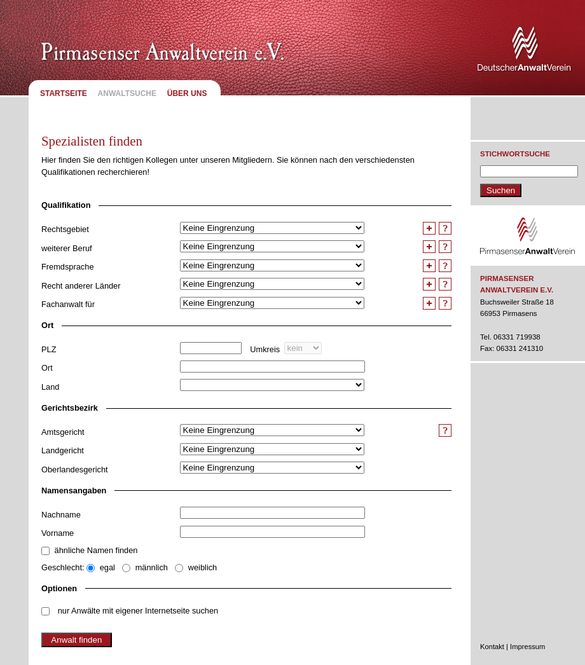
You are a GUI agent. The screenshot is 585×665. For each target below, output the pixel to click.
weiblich (202, 567)
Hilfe (445, 228)
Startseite (63, 93)
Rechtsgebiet (65, 229)
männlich (151, 567)
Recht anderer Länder (81, 286)
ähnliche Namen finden (96, 550)
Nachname (61, 514)
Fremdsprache (67, 266)
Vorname (57, 533)
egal (107, 567)
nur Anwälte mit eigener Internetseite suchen (138, 610)
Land (50, 387)
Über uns (187, 93)
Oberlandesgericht (74, 469)
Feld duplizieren (431, 228)
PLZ (48, 349)
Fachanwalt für (68, 304)
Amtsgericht (63, 432)
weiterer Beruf (66, 248)
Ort (47, 368)
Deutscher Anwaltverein (526, 50)
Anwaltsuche (127, 93)
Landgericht (62, 450)
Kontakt (492, 646)
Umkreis (265, 349)
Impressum (527, 646)
